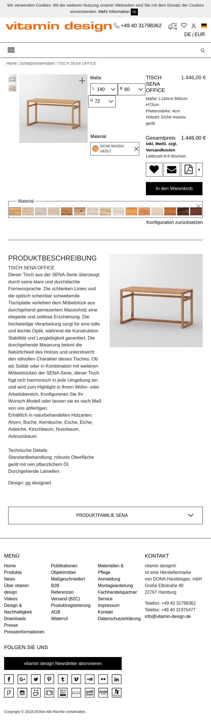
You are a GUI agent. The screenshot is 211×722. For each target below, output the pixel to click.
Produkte (13, 572)
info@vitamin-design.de (168, 616)
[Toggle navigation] (11, 50)
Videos (11, 598)
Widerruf (59, 618)
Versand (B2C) (65, 598)
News (9, 579)
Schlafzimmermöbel (37, 63)
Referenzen (62, 592)
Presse (11, 625)
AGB (55, 612)
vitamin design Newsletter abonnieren (63, 663)
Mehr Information (113, 11)
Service (105, 598)
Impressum (109, 605)
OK (134, 11)
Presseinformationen (24, 631)
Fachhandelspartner (117, 592)
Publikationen (64, 565)
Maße (95, 77)
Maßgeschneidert (68, 579)
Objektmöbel (63, 572)
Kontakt (105, 612)
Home (11, 63)
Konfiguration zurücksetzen (174, 222)
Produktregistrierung (71, 605)
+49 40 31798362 (142, 25)
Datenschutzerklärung (119, 618)
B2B (55, 585)
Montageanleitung (115, 585)
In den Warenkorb (174, 188)
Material (98, 136)
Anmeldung (109, 579)
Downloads (15, 618)
